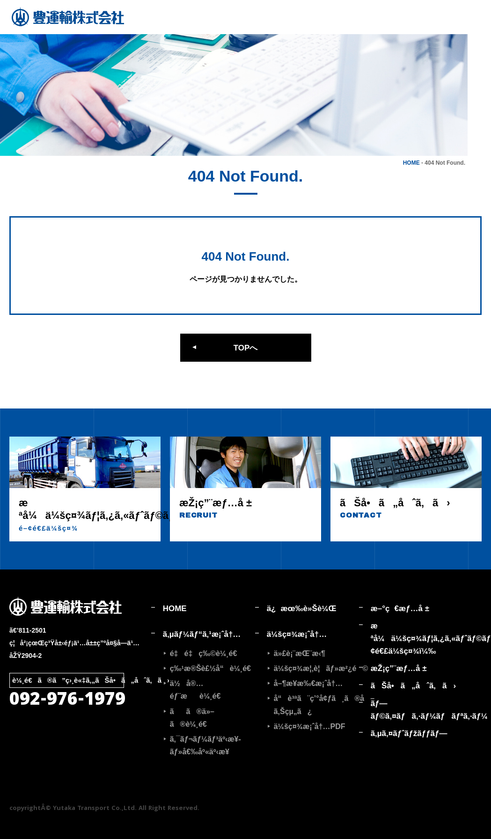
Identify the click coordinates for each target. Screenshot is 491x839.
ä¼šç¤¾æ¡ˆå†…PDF (309, 726)
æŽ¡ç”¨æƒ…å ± (399, 668)
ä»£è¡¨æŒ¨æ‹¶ (299, 653)
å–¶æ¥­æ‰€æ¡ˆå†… (308, 683)
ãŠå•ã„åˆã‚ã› (413, 685)
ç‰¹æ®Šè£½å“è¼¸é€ (212, 668)
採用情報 (480, 42)
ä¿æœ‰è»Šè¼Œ (302, 608)
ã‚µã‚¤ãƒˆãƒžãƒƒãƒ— (409, 733)
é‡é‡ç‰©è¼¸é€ (206, 653)
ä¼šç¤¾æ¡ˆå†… (297, 634)
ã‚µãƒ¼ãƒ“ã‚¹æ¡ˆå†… (202, 634)
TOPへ (246, 347)
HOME (411, 163)
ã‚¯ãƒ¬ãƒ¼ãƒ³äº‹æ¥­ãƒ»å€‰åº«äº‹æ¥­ (205, 745)
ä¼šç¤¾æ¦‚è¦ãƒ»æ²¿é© (316, 668)
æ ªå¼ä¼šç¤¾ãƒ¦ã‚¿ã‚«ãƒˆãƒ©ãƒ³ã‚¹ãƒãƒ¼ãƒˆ (417, 638)
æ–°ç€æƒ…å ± (400, 608)
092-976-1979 (67, 701)
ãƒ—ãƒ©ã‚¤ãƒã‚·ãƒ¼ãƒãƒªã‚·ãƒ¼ (417, 710)
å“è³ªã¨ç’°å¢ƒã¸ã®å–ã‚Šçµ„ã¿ (316, 704)
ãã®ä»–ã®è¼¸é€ (192, 718)
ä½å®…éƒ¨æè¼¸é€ (198, 689)
